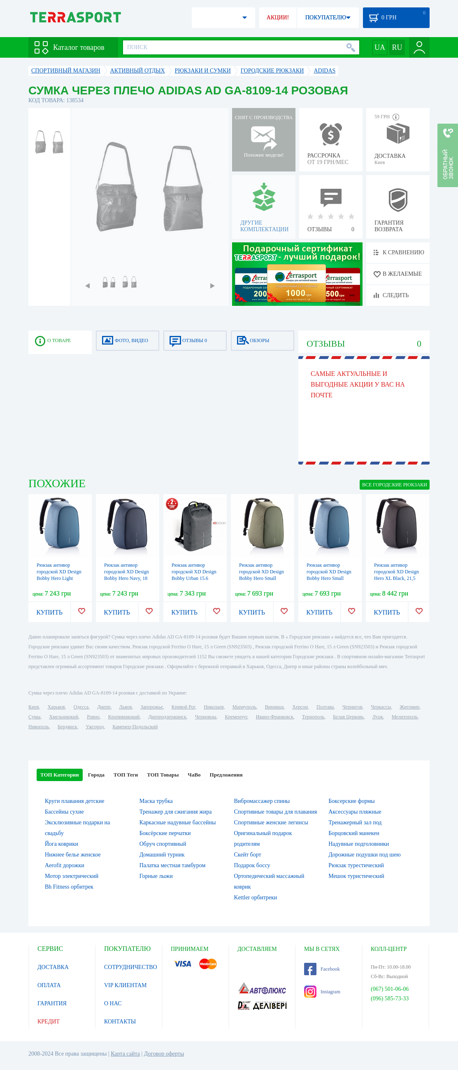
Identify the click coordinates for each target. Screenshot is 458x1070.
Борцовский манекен (353, 833)
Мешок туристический (356, 876)
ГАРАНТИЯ (52, 1003)
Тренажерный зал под (354, 822)
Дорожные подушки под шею (364, 855)
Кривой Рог (183, 707)
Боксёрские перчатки (165, 833)
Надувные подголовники (358, 844)
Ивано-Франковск (274, 717)
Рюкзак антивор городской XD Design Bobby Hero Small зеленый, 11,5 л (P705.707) (261, 578)
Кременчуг (236, 717)
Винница (274, 707)
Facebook (322, 969)
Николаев (213, 707)
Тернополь (313, 717)
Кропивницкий (123, 717)
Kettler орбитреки (255, 897)
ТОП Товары (163, 775)
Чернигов (352, 707)
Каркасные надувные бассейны (177, 822)
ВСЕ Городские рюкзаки (394, 485)
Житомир (409, 707)
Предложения (226, 775)
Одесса (81, 707)
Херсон (300, 707)
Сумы (34, 717)
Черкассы (381, 707)
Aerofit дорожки (64, 865)
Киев (33, 707)
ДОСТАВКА (53, 967)
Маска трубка (156, 801)
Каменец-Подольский (135, 727)
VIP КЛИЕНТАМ (125, 985)
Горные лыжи (156, 876)
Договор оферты (164, 1054)
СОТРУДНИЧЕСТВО (130, 967)
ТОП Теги (126, 775)
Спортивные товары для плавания (275, 812)
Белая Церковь (348, 717)
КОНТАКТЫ (120, 1021)
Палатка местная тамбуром (172, 865)
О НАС (112, 1003)
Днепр (103, 707)
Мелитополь (405, 717)
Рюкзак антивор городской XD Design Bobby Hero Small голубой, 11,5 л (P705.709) (329, 578)
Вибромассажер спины (262, 801)
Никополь (38, 727)
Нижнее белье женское (73, 855)
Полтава (325, 707)
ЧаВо (194, 775)
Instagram (322, 992)
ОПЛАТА (49, 985)
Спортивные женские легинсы (271, 822)
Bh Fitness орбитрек (69, 887)
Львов (125, 707)
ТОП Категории (59, 775)
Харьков (56, 707)
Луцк (377, 717)
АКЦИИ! (278, 17)
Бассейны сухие (64, 812)
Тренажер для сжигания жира (175, 812)
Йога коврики (61, 844)
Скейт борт (247, 855)
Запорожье (151, 707)
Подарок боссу (252, 865)
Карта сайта (125, 1054)
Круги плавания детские (75, 801)
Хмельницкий (63, 717)
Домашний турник (162, 855)
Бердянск (67, 727)
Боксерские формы (351, 801)
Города (96, 775)
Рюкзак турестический (356, 865)
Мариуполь (244, 707)
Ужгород (95, 727)
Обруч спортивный (162, 844)
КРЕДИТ (48, 1021)
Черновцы (205, 717)
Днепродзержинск (167, 717)
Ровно (93, 717)
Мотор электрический (71, 876)
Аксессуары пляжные (354, 812)
